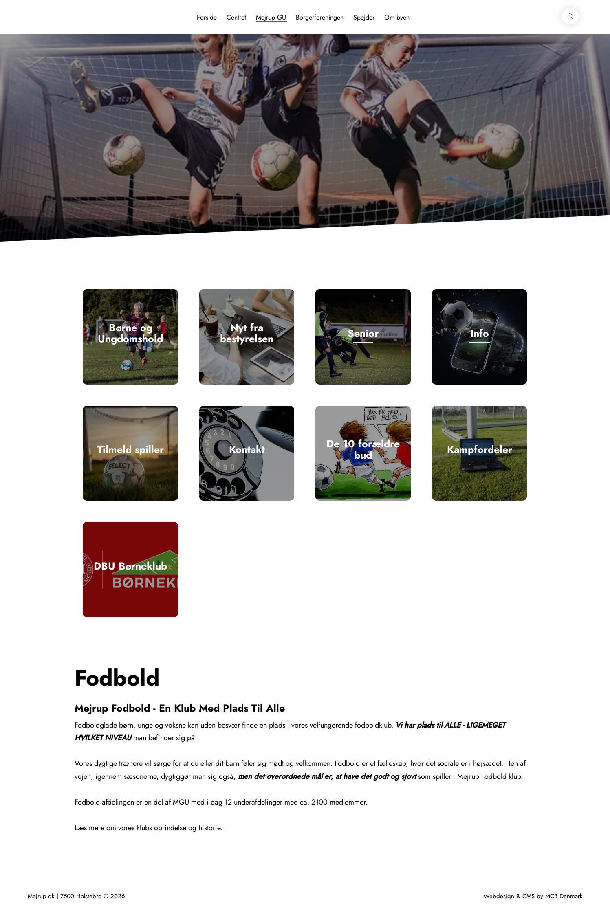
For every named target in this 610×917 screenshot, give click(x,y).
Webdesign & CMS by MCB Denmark (533, 896)
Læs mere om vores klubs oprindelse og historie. (150, 827)
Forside (207, 17)
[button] (570, 16)
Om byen (397, 17)
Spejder (363, 17)
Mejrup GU (271, 17)
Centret (236, 17)
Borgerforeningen (320, 17)
